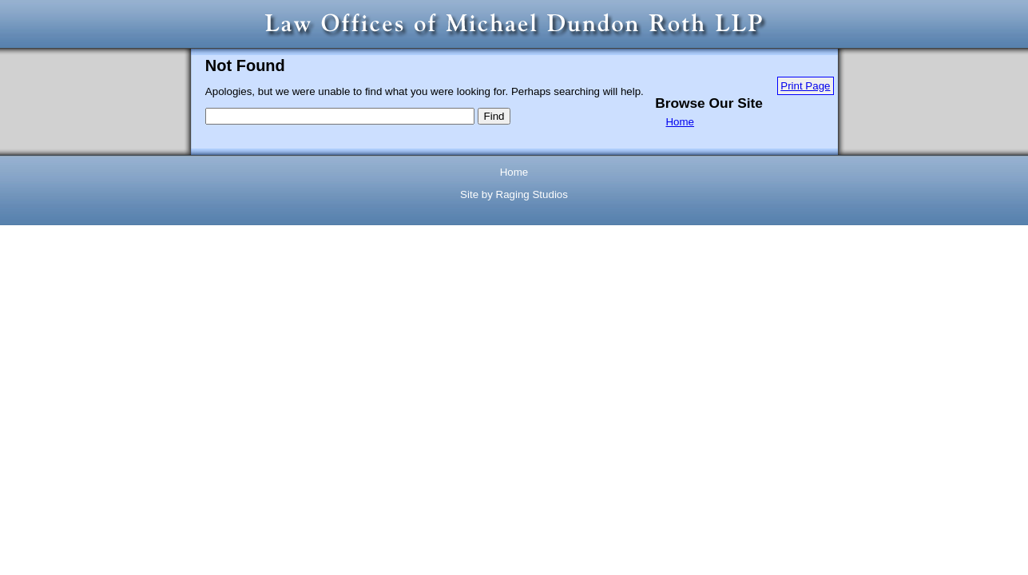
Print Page (805, 86)
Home (679, 122)
